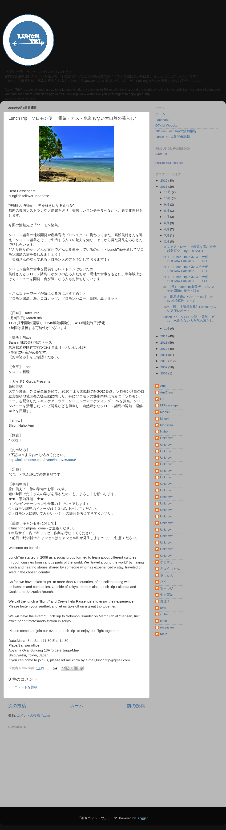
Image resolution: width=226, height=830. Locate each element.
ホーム (76, 705)
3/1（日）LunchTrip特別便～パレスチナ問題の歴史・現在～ (189, 288)
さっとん (166, 575)
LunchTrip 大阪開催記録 (172, 137)
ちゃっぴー (168, 588)
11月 (168, 192)
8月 (167, 210)
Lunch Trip (161, 153)
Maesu (165, 412)
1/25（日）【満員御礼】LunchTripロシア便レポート (190, 308)
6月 (167, 223)
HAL (163, 399)
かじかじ (166, 562)
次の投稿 (17, 705)
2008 (164, 373)
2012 (164, 348)
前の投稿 (136, 705)
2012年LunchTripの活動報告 (175, 131)
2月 (167, 241)
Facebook (162, 120)
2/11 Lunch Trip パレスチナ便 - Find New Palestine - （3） (188, 258)
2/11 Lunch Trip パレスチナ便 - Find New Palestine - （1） (188, 278)
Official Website (166, 125)
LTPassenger (169, 405)
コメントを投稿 (25, 687)
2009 (164, 367)
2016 (164, 180)
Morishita (166, 425)
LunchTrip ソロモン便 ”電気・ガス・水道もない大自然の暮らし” (189, 318)
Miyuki (164, 418)
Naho (164, 431)
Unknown (166, 438)
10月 (168, 198)
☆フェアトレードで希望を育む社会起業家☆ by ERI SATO (189, 248)
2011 (164, 355)
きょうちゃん (170, 568)
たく (163, 582)
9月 (167, 204)
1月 (167, 328)
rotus (163, 634)
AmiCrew (166, 392)
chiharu (165, 614)
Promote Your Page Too (169, 162)
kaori (163, 621)
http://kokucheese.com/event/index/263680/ (42, 460)
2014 (164, 336)
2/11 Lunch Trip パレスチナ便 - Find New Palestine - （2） (188, 268)
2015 (164, 186)
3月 (167, 235)
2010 (164, 361)
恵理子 (165, 601)
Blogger (142, 818)
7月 (167, 216)
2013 (164, 342)
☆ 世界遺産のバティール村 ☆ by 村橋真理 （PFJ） (191, 298)
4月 (167, 229)
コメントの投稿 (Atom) (33, 715)
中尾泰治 (166, 594)
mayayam (167, 627)
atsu (163, 608)
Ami (162, 386)
